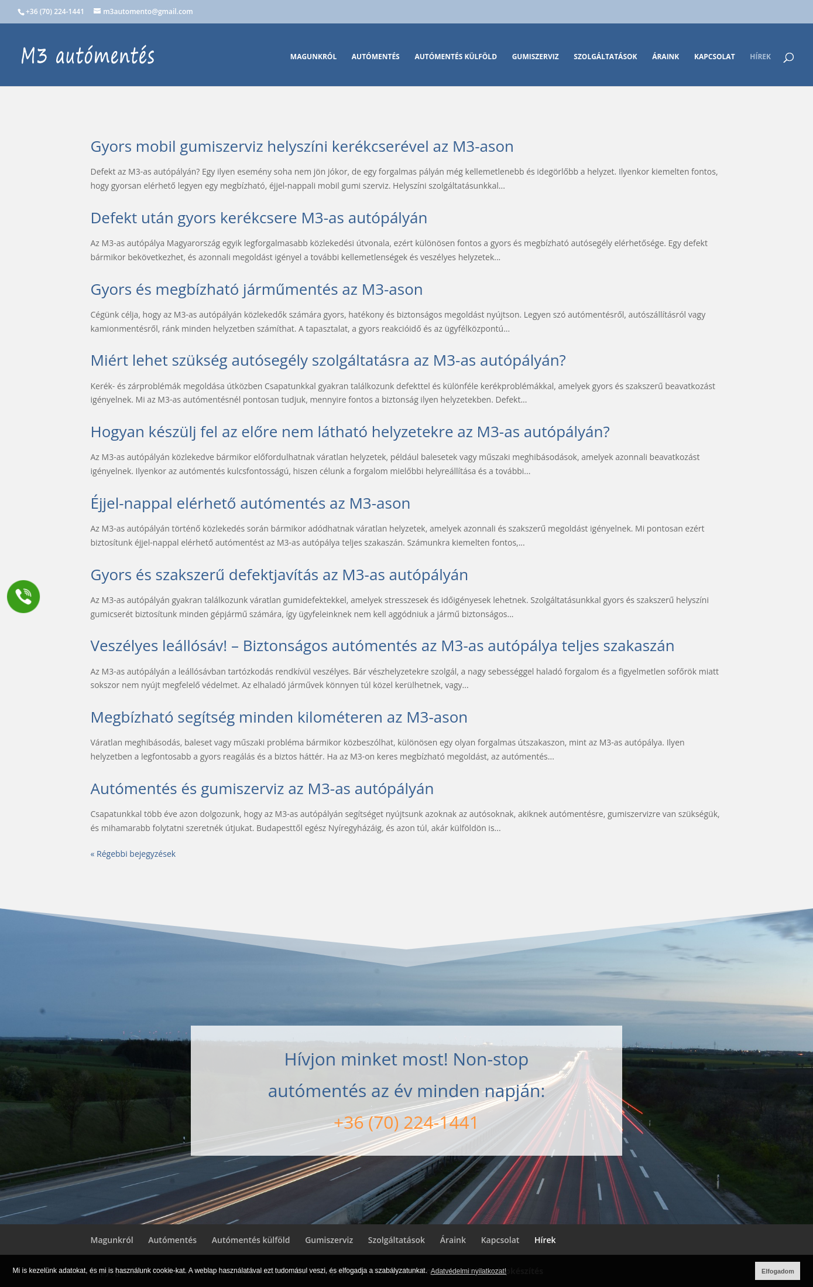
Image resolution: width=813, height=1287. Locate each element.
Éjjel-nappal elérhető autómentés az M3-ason (251, 502)
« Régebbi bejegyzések (133, 853)
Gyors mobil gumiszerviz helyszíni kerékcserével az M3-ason (302, 145)
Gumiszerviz (535, 57)
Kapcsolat (714, 57)
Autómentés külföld (455, 57)
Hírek (760, 57)
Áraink (665, 57)
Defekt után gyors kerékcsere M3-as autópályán (259, 217)
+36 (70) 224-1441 (406, 1122)
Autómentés (376, 57)
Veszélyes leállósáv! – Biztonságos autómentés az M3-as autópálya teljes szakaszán (383, 645)
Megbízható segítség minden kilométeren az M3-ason (279, 716)
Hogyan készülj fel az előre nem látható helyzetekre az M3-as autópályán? (350, 431)
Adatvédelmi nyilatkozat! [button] (468, 1271)
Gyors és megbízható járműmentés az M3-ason (257, 288)
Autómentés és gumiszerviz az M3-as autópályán (262, 788)
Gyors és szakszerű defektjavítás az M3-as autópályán (280, 574)
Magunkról (313, 57)
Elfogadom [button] (777, 1271)
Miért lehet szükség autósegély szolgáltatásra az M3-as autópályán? (328, 359)
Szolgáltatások (605, 57)
